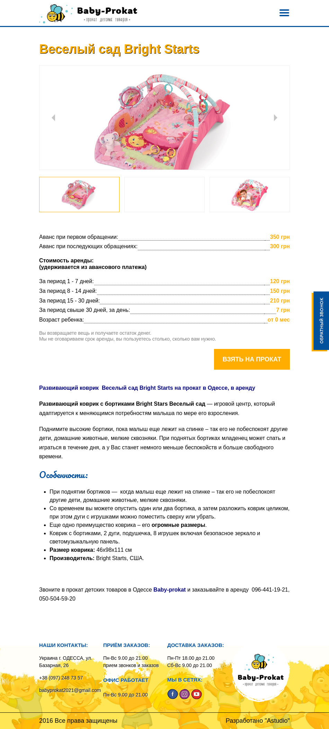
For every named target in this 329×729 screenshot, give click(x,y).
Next (275, 117)
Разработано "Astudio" (258, 720)
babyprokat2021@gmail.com (70, 690)
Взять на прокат (252, 359)
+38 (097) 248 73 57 (61, 678)
